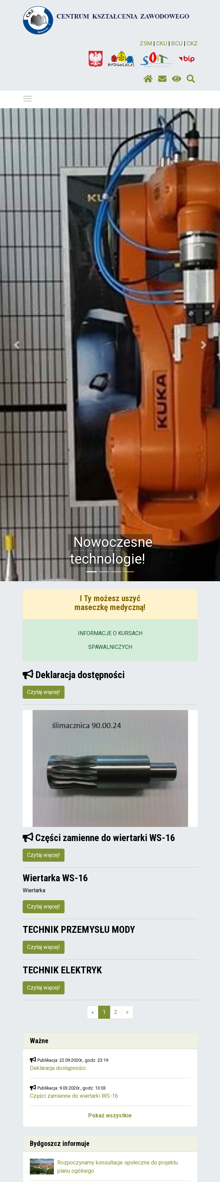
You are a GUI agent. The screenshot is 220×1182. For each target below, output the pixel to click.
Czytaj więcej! (43, 692)
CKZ (192, 43)
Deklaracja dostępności (57, 1068)
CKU (161, 43)
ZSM (146, 43)
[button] (16, 344)
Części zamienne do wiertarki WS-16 (74, 1096)
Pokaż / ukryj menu (27, 97)
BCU (177, 43)
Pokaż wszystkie (110, 1115)
